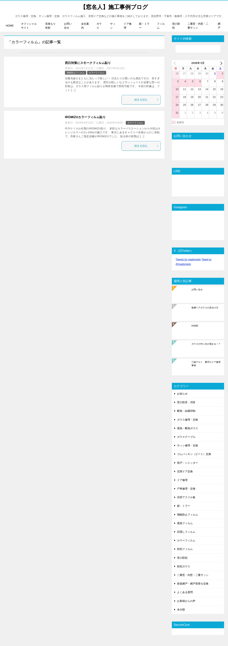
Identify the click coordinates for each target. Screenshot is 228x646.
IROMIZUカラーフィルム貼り (85, 117)
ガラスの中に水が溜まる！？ (206, 343)
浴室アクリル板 (186, 497)
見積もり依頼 (50, 25)
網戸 (219, 25)
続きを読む (146, 99)
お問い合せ (68, 25)
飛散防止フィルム (76, 72)
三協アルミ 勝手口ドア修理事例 (206, 364)
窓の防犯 (176, 25)
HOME (10, 25)
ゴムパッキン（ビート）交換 (194, 453)
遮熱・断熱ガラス (187, 428)
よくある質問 (185, 591)
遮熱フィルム (185, 523)
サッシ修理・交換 (187, 445)
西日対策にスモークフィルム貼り (88, 62)
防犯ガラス (183, 566)
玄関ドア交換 (185, 471)
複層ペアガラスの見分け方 (204, 307)
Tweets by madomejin (188, 259)
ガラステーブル (186, 436)
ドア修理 (128, 25)
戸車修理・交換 (186, 488)
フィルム (161, 25)
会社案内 (85, 25)
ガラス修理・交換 (187, 419)
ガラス (99, 25)
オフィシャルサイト (29, 25)
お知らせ (182, 393)
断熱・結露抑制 (186, 410)
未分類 (181, 609)
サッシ (112, 25)
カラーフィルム (96, 72)
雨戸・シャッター (187, 462)
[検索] (198, 48)
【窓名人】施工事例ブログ (114, 6)
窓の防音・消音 (186, 402)
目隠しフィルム (186, 531)
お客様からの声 (186, 600)
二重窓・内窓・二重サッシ (198, 25)
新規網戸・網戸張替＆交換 (192, 583)
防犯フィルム (185, 548)
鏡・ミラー (144, 25)
